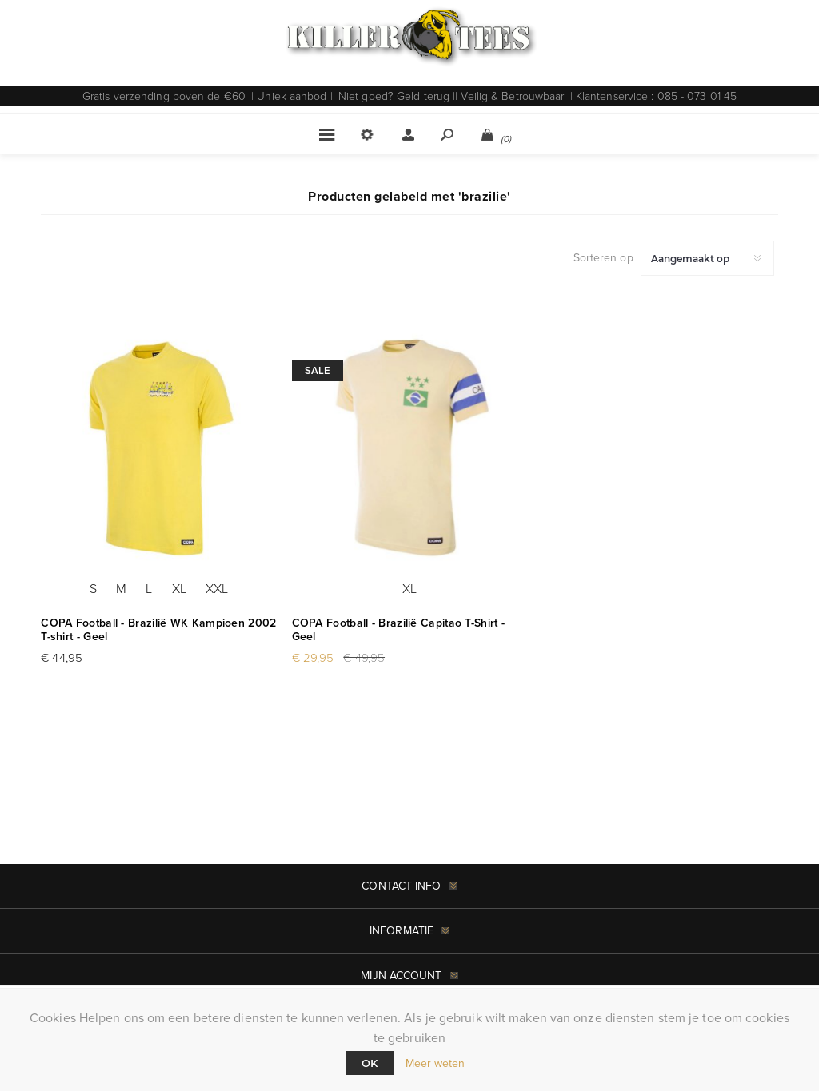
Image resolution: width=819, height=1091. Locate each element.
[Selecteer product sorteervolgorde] (707, 258)
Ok (370, 1063)
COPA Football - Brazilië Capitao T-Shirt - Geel (398, 629)
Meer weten (435, 1063)
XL (179, 588)
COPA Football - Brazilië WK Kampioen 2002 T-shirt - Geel (158, 629)
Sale (317, 370)
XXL (217, 588)
